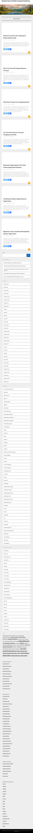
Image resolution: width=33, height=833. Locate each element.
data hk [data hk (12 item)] (14, 641)
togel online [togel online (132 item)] (7, 655)
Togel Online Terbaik (6, 738)
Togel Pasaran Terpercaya (7, 676)
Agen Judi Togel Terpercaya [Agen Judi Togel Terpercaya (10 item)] (6, 637)
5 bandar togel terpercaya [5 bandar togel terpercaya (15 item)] (7, 635)
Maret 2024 (6, 287)
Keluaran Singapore (7, 455)
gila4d (4, 801)
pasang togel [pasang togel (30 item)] (27, 644)
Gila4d (5, 436)
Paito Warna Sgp (7, 594)
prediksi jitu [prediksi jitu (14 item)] (14, 646)
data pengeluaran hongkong (8, 417)
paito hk (5, 607)
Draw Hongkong (6, 426)
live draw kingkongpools (8, 597)
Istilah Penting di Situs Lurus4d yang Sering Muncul (12, 262)
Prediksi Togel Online (7, 502)
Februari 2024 (6, 290)
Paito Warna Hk (6, 588)
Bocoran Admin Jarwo (6, 688)
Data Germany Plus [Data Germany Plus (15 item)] (9, 641)
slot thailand (6, 524)
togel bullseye (6, 533)
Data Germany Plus (7, 556)
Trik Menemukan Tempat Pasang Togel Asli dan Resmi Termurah (15, 265)
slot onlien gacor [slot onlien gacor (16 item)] (17, 648)
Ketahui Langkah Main (6, 748)
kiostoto (4, 783)
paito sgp (5, 604)
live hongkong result (7, 470)
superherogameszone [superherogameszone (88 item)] (9, 651)
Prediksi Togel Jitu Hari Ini (8, 499)
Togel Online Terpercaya (7, 671)
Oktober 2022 (6, 337)
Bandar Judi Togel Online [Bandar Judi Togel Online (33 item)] (20, 637)
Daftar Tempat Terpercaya (7, 703)
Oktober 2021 (6, 375)
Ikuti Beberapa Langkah (7, 716)
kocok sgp (5, 613)
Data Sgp (5, 566)
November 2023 (6, 299)
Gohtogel (5, 439)
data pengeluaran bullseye (8, 414)
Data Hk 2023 (6, 560)
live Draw (5, 461)
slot (4, 518)
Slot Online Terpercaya (7, 673)
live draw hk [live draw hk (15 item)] (26, 643)
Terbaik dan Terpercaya (7, 726)
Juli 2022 (5, 347)
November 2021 (6, 372)
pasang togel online (6, 818)
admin (13, 39)
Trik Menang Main (6, 755)
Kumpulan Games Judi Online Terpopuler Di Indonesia (16, 1)
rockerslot (4, 821)
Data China (6, 553)
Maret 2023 (6, 321)
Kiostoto (5, 458)
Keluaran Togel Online (6, 768)
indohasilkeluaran (6, 823)
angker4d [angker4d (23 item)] (12, 637)
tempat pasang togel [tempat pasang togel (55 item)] (21, 651)
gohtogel (4, 811)
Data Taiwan (6, 569)
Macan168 (5, 480)
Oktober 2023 (6, 302)
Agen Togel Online (7, 401)
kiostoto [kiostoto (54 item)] (22, 643)
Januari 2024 (6, 293)
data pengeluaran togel (8, 423)
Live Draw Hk (6, 572)
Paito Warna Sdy (7, 591)
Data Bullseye (6, 550)
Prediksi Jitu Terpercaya (7, 771)
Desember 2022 (6, 331)
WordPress (28, 830)
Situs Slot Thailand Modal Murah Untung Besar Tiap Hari (13, 276)
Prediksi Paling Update (7, 766)
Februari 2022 (6, 362)
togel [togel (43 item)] (18, 653)
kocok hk (5, 610)
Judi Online (6, 442)
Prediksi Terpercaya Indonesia (8, 763)
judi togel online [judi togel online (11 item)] (17, 643)
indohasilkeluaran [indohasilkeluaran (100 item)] (23, 641)
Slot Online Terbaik (6, 686)
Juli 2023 (5, 309)
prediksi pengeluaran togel (8, 492)
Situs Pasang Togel (6, 701)
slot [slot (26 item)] (10, 648)
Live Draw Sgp (6, 578)
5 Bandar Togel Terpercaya (8, 389)
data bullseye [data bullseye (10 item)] (4, 641)
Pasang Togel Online (6, 713)
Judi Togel (5, 448)
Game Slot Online (6, 706)
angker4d (4, 786)
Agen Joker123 (6, 395)
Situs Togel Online (6, 668)
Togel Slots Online (6, 678)
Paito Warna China (7, 585)
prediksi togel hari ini (7, 496)
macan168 (4, 813)
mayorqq (4, 798)
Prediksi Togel (5, 773)
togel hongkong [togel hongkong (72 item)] (24, 653)
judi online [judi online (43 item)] (7, 643)
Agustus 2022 (6, 343)
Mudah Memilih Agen (6, 746)
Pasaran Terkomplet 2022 (7, 683)
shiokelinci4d (5, 816)
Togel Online (6, 540)
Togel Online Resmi (6, 681)
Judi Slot (5, 445)
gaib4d (4, 796)
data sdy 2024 (6, 626)
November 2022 (6, 334)
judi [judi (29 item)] (3, 643)
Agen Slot (5, 398)
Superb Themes (16, 831)
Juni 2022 (5, 350)
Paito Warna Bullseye (7, 582)
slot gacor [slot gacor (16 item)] (12, 648)
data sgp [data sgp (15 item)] (16, 641)
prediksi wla (6, 505)
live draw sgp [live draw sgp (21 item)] (9, 644)
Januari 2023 (6, 328)
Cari (4, 252)
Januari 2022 (6, 365)
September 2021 (6, 378)
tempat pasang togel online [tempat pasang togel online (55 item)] (10, 653)
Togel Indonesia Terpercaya (7, 743)
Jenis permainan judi (6, 708)
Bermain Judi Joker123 (6, 733)
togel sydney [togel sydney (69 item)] (23, 655)
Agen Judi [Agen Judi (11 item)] (17, 635)
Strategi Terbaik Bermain (7, 731)
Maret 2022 (6, 359)
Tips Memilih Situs (6, 723)
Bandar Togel (6, 407)
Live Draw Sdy (6, 575)
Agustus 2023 (6, 306)
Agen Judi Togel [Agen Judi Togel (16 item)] (21, 635)
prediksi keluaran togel (8, 489)
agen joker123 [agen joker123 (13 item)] (13, 635)
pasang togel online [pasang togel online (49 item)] (8, 646)
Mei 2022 (5, 353)
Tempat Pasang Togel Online (9, 530)
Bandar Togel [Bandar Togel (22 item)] (5, 638)
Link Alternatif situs (6, 721)
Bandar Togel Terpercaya (7, 666)
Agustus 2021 (6, 381)
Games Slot (6, 433)
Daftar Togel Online (6, 718)
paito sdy (5, 600)
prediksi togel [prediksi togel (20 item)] (19, 646)
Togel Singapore (6, 543)
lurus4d (5, 477)
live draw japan (6, 629)
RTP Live (5, 508)
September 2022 (6, 340)
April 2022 (5, 356)
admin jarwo (6, 392)
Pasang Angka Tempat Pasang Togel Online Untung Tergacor (14, 273)
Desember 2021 (6, 369)
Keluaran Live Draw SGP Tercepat (9, 452)
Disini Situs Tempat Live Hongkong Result (16, 102)
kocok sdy (5, 616)
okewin (4, 826)
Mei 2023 (5, 315)
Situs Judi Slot (5, 698)
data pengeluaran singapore (8, 420)
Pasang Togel (6, 483)
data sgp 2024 (6, 619)
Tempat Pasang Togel (7, 527)
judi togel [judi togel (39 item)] (12, 643)
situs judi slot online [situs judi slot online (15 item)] (6, 648)
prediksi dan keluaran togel (8, 486)
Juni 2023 (5, 312)
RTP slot (5, 511)
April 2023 (5, 318)
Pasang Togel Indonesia (7, 741)
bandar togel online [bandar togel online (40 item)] (12, 639)
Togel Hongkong (7, 536)
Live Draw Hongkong (7, 464)
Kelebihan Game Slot (6, 711)
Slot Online (6, 521)
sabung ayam (6, 514)
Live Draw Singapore (7, 467)
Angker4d (5, 404)
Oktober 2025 (6, 284)
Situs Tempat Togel (6, 696)
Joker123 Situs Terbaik (7, 728)
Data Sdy (5, 563)
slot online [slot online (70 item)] (23, 648)
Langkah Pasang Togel (6, 753)
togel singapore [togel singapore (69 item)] (15, 655)
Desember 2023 (6, 296)
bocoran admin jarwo (7, 411)
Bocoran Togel (5, 776)
